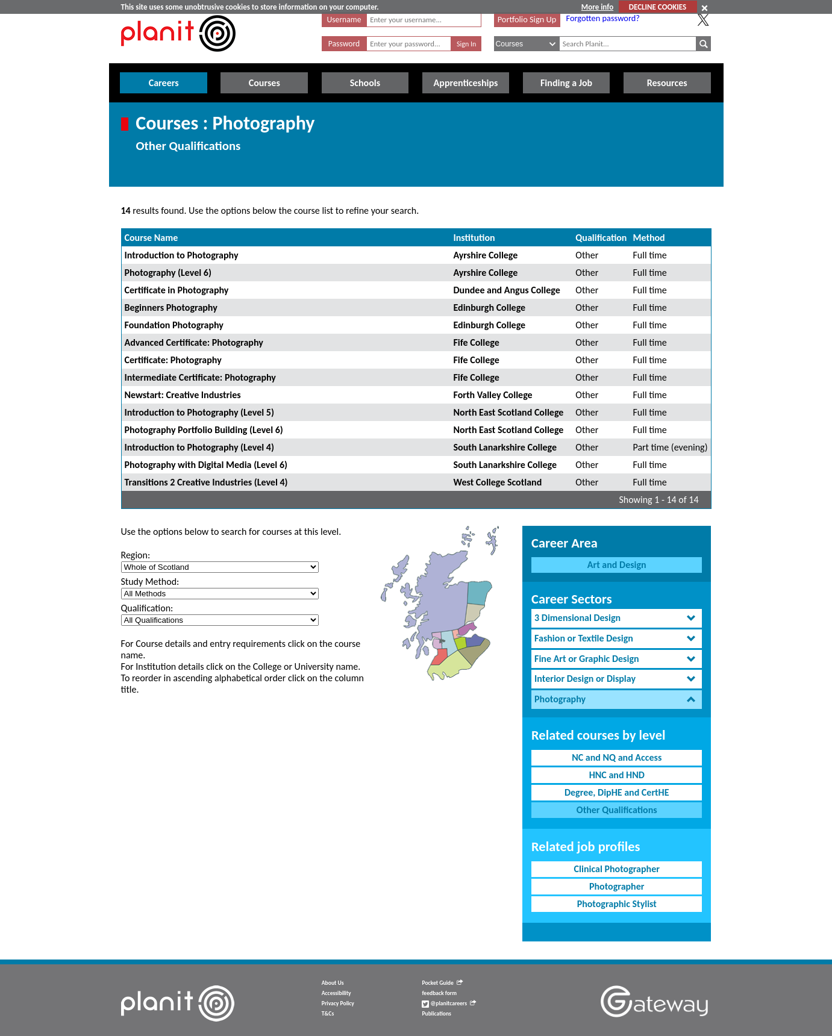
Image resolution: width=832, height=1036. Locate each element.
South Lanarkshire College (505, 447)
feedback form (439, 993)
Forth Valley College (493, 395)
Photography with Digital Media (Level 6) (206, 464)
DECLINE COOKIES (657, 6)
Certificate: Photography (173, 360)
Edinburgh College (490, 307)
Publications (436, 1013)
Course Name (151, 237)
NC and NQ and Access (617, 757)
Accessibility (336, 993)
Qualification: (147, 608)
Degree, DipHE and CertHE (617, 792)
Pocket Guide (442, 983)
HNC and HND (617, 775)
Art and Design (616, 564)
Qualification (601, 237)
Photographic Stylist (617, 904)
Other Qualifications (617, 810)
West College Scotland (498, 482)
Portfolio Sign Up (527, 19)
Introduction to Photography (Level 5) (199, 412)
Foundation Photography (174, 325)
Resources (667, 83)
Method (649, 237)
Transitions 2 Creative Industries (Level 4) (206, 482)
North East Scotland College (509, 412)
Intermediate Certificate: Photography (200, 377)
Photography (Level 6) (168, 272)
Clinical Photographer (617, 869)
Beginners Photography (171, 307)
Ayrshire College (486, 255)
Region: (136, 555)
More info (597, 6)
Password (344, 44)
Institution (474, 237)
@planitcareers (449, 1003)
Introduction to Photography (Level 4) (199, 447)
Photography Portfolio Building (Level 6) (204, 429)
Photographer (616, 886)
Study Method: (150, 581)
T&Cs (328, 1013)
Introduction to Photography (182, 255)
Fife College (476, 342)
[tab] (616, 618)
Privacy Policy (338, 1003)
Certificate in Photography (177, 290)
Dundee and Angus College (507, 290)
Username (344, 19)
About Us (333, 983)
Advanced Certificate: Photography (194, 342)
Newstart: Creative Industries (183, 395)
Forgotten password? (603, 18)
